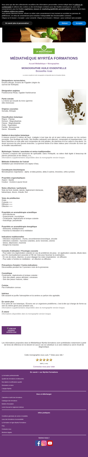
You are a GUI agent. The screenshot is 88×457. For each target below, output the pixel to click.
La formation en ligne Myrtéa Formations (14, 422)
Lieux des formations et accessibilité (12, 419)
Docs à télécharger (44, 394)
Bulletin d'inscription (8, 404)
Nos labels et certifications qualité (12, 382)
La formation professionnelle (10, 375)
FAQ (3, 426)
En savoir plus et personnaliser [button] (17, 23)
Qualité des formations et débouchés (13, 379)
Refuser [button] (65, 23)
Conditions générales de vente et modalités (15, 416)
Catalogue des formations (9, 401)
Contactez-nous (6, 429)
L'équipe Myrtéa (6, 388)
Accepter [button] (79, 23)
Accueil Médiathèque (37, 64)
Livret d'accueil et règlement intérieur (13, 407)
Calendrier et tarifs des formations (12, 397)
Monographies (53, 64)
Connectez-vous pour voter (44, 367)
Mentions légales (7, 432)
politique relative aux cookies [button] (13, 11)
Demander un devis (8, 385)
